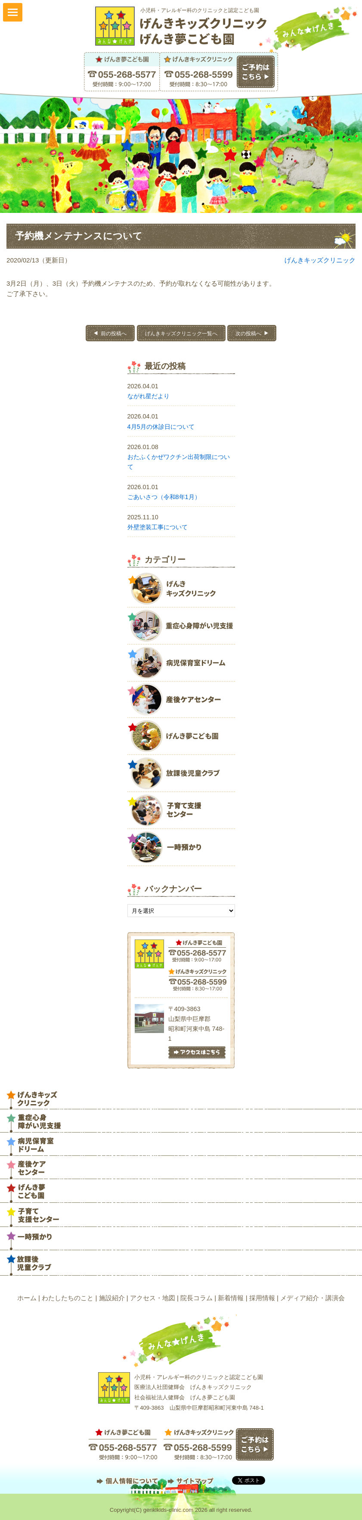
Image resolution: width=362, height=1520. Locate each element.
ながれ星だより (148, 396)
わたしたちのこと (67, 1298)
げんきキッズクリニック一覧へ (181, 334)
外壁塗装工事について (157, 527)
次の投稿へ (248, 334)
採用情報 (262, 1298)
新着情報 (231, 1298)
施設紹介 (112, 1298)
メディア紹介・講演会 (312, 1298)
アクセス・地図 (152, 1298)
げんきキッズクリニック (320, 260)
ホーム (27, 1298)
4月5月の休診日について (161, 426)
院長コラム (196, 1298)
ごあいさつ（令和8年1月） (164, 496)
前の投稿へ (114, 334)
